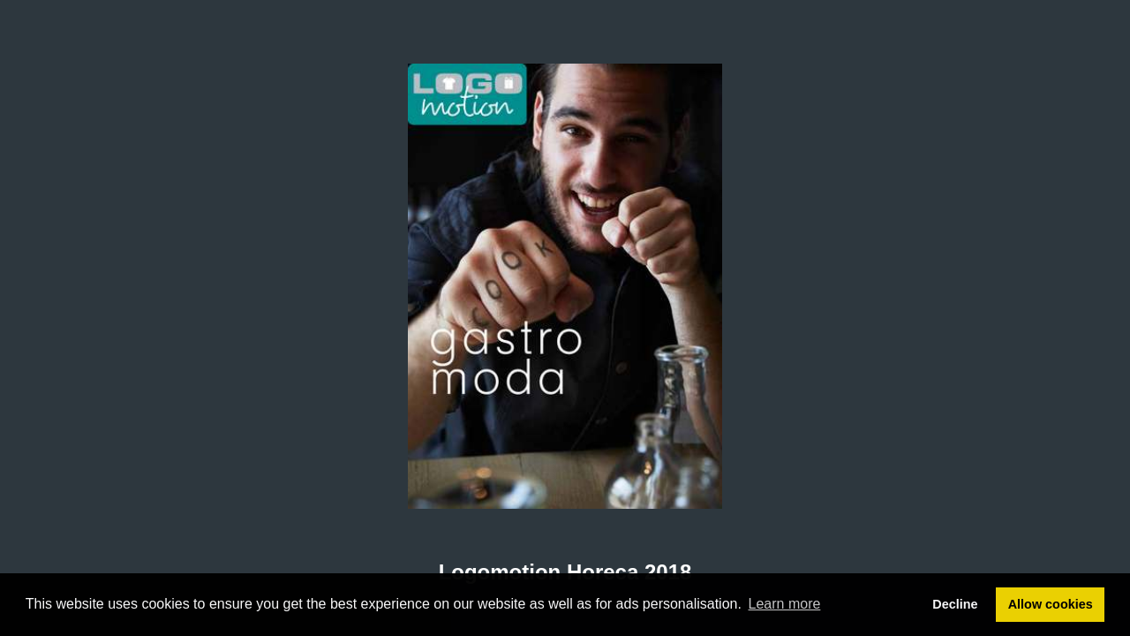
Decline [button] (954, 604)
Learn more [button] (785, 603)
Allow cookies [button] (1050, 604)
